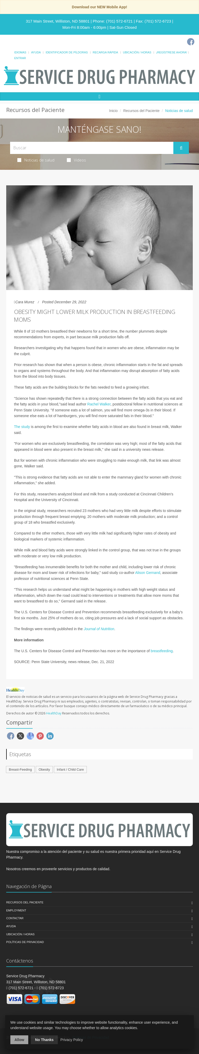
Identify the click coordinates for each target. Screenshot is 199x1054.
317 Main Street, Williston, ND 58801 (58, 21)
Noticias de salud (35, 160)
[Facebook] (190, 41)
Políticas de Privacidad (25, 942)
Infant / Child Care (70, 769)
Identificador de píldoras (67, 52)
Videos (76, 160)
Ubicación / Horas (137, 52)
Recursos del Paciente (141, 111)
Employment (16, 910)
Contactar (15, 918)
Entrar (20, 58)
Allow (19, 1040)
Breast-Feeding (20, 769)
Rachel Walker (99, 404)
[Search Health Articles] (91, 148)
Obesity (44, 769)
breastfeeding (162, 651)
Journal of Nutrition (99, 629)
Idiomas (20, 52)
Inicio (113, 111)
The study (22, 427)
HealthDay (53, 713)
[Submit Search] (181, 148)
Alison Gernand (147, 573)
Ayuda (36, 52)
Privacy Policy (71, 1040)
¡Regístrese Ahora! (171, 52)
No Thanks (44, 1040)
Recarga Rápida (105, 52)
